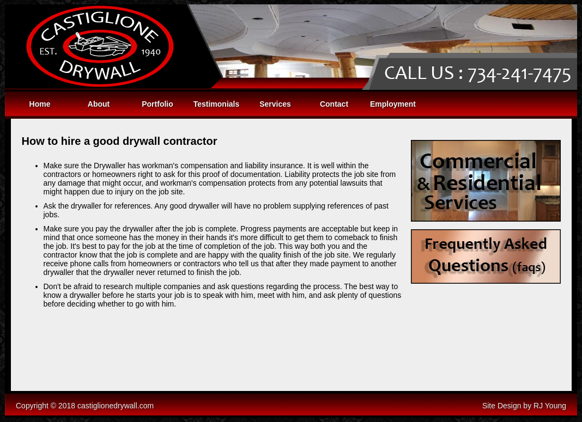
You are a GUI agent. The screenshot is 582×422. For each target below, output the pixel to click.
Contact (334, 104)
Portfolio (157, 104)
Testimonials (216, 104)
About (99, 104)
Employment (393, 104)
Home (40, 104)
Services (275, 104)
